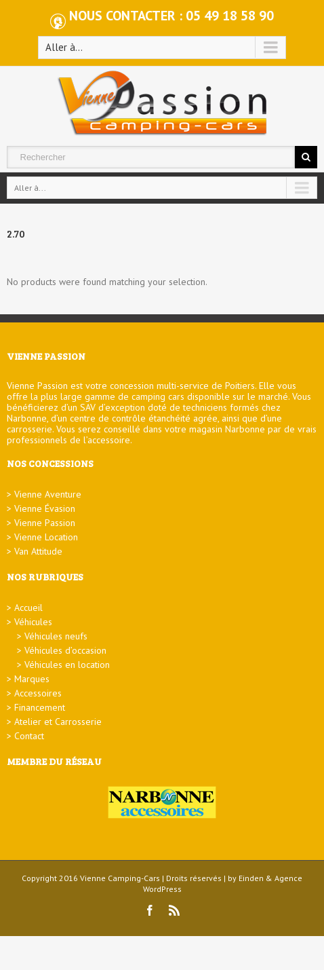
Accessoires (38, 693)
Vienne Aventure (47, 494)
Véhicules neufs (55, 636)
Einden (251, 878)
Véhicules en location (67, 664)
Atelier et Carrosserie (58, 721)
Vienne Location (46, 537)
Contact (29, 736)
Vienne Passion (44, 523)
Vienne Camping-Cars (120, 878)
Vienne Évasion (44, 508)
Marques (31, 679)
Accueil (28, 607)
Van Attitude (38, 551)
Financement (39, 707)
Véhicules (33, 622)
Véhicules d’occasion (65, 650)
